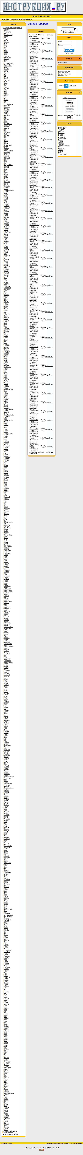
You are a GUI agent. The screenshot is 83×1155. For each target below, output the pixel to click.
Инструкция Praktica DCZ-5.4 (34, 208)
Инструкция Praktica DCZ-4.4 (34, 177)
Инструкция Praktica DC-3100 (35, 49)
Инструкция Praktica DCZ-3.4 (34, 154)
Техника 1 (61, 141)
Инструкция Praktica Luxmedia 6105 (34, 418)
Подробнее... (49, 43)
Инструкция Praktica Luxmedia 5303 (34, 391)
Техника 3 (61, 144)
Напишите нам (62, 75)
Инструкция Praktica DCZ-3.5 (34, 162)
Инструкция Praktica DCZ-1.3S (34, 103)
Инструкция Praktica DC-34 (34, 56)
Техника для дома (63, 145)
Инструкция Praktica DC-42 (34, 64)
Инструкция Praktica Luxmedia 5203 (34, 382)
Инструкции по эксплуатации (16, 19)
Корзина (47, 16)
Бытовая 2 (61, 134)
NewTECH (61, 131)
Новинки (41, 16)
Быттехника (61, 148)
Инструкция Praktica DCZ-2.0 (34, 121)
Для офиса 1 (62, 138)
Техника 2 (61, 142)
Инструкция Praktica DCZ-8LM (34, 248)
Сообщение (70, 85)
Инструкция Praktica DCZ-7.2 (34, 239)
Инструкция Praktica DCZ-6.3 (34, 231)
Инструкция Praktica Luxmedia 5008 (34, 364)
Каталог (3, 19)
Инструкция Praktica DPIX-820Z (34, 283)
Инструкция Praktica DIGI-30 (34, 256)
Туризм (60, 150)
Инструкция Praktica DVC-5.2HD (34, 292)
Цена (42, 38)
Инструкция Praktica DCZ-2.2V (34, 146)
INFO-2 (60, 152)
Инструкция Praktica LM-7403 (35, 317)
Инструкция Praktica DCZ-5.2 (34, 193)
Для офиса (61, 137)
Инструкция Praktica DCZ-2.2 (34, 128)
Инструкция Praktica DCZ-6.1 (34, 216)
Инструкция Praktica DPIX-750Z (34, 274)
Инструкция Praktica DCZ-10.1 (34, 113)
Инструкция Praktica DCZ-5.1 (34, 185)
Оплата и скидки (63, 72)
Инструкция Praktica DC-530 (34, 87)
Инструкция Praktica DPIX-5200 (34, 265)
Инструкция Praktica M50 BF (34, 436)
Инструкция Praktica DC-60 (34, 95)
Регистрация (69, 53)
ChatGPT (61, 130)
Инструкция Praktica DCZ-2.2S (34, 137)
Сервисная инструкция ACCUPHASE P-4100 (69, 116)
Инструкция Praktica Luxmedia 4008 (34, 345)
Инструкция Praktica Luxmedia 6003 (34, 400)
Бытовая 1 (61, 133)
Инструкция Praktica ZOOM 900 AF (34, 444)
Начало (35, 16)
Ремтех (60, 140)
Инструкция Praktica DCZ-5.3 (34, 201)
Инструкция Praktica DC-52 (34, 79)
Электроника (62, 154)
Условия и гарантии (64, 74)
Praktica (29, 19)
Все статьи (61, 128)
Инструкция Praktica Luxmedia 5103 (34, 373)
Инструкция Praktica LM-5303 (35, 309)
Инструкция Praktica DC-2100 (35, 41)
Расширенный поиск (69, 32)
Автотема (61, 151)
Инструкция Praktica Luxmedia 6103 (34, 409)
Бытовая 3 (61, 135)
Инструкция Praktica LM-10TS (33, 301)
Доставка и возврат (64, 71)
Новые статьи (62, 127)
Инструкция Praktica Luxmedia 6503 (34, 427)
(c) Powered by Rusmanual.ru (33, 1148)
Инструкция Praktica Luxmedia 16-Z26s (33, 335)
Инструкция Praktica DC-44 (34, 72)
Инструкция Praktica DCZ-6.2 (34, 224)
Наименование (34, 38)
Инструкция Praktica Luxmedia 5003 (34, 354)
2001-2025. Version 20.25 (51, 1148)
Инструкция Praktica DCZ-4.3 (34, 170)
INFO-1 (60, 147)
